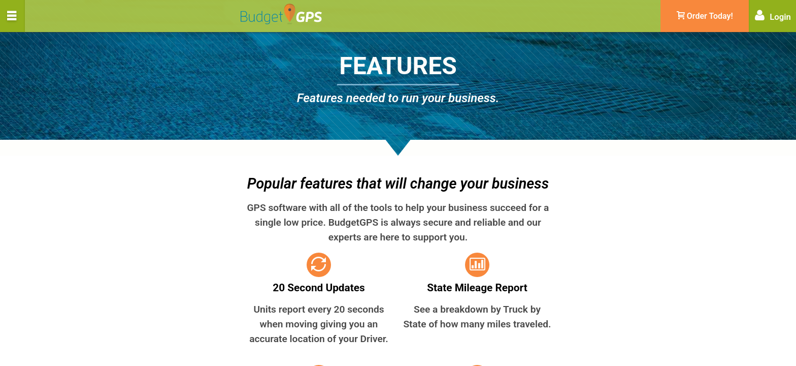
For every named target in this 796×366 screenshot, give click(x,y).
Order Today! (705, 16)
